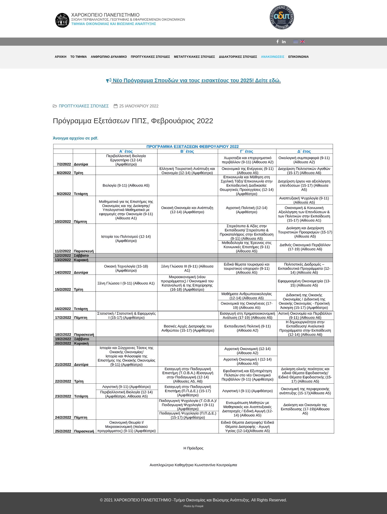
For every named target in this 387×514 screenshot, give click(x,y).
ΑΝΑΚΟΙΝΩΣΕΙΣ (272, 57)
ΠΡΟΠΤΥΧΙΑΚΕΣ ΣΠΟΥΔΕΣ (150, 57)
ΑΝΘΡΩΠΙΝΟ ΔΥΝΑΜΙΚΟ (109, 57)
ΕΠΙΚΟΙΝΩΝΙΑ (298, 57)
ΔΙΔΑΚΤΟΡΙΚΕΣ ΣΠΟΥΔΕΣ (238, 57)
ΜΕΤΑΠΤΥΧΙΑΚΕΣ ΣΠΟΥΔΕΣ (194, 57)
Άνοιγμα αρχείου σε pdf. (75, 138)
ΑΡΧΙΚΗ (60, 57)
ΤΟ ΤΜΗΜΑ (78, 57)
